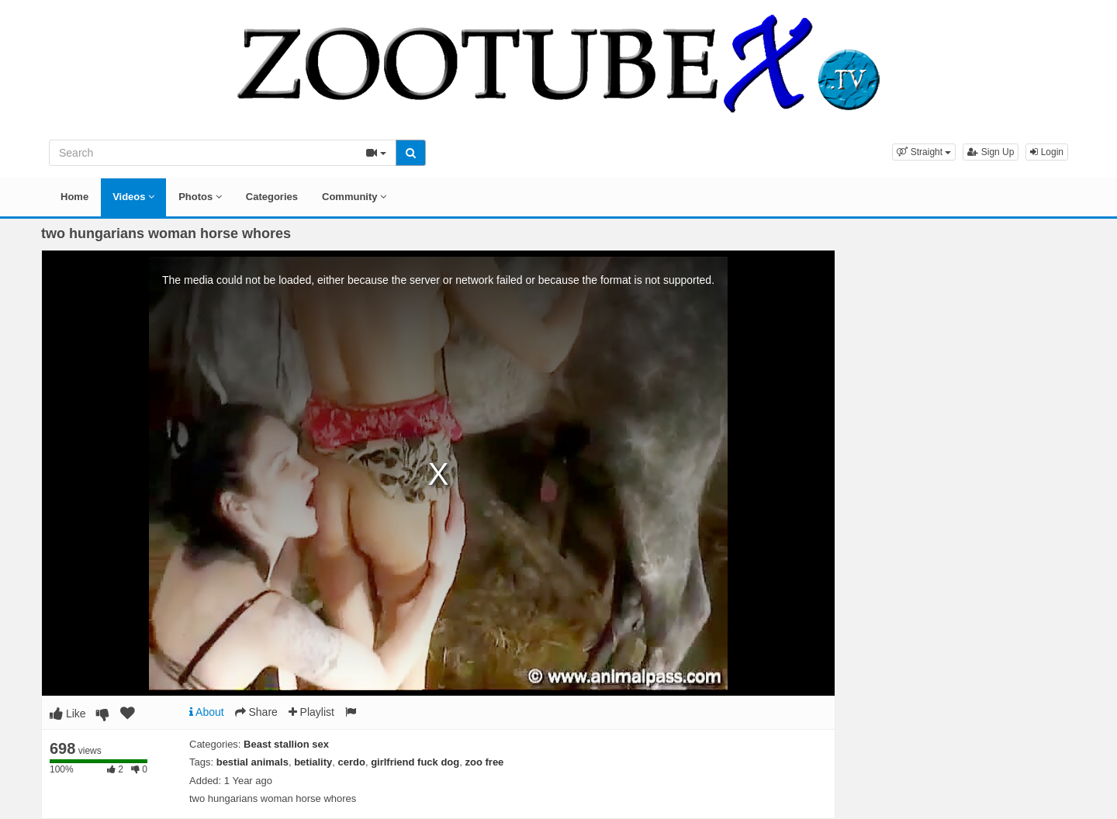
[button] (924, 152)
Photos (200, 196)
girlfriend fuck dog (415, 762)
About (206, 712)
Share (256, 712)
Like (68, 713)
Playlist (311, 712)
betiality (313, 762)
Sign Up (990, 152)
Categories (272, 196)
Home (74, 196)
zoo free (484, 762)
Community (354, 196)
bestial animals (252, 762)
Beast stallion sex (286, 744)
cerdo (351, 762)
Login (1046, 152)
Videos (133, 196)
